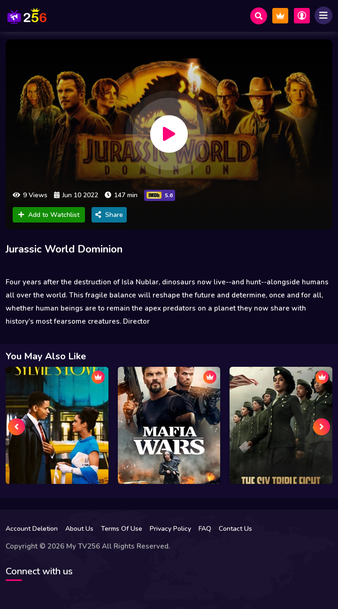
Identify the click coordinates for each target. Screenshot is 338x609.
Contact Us (235, 528)
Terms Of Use (121, 528)
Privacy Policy (170, 528)
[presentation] (16, 426)
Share (109, 214)
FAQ (205, 528)
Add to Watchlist (48, 214)
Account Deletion (32, 528)
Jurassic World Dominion (64, 249)
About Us (79, 528)
